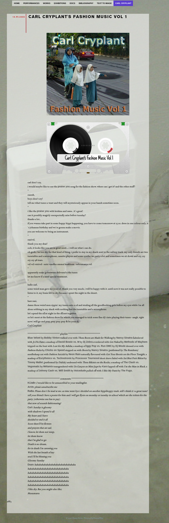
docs (72, 3)
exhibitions (60, 3)
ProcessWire (98, 518)
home (17, 3)
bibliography (86, 3)
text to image (104, 3)
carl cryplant (123, 3)
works (46, 3)
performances (31, 3)
